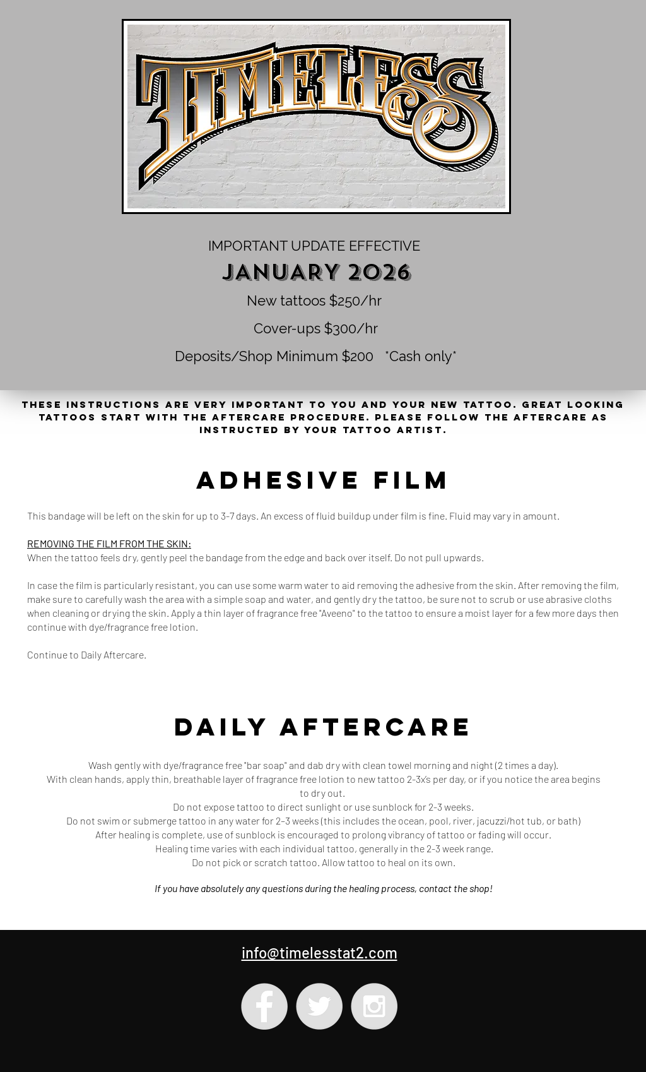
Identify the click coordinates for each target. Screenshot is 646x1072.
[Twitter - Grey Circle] (319, 1006)
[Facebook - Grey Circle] (264, 1006)
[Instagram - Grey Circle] (374, 1006)
